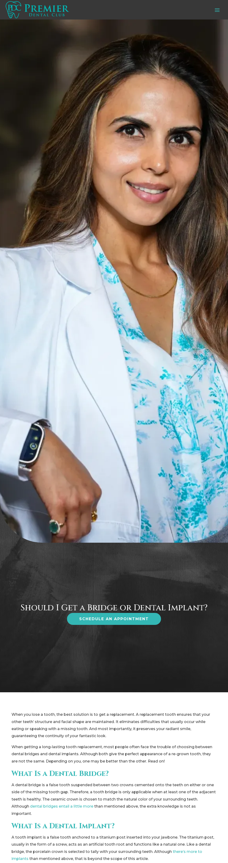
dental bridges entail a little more (61, 806)
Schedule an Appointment (114, 619)
